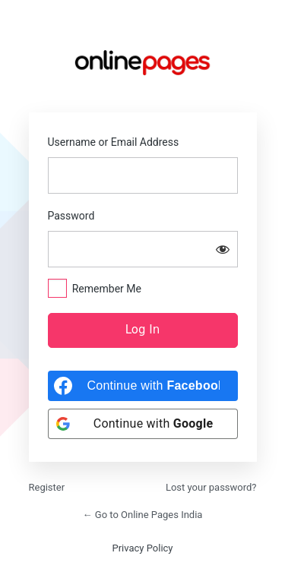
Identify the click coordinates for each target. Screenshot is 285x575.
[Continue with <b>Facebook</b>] (143, 386)
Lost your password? (211, 487)
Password (71, 216)
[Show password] (222, 249)
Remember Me (106, 289)
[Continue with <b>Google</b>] (143, 424)
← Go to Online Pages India (143, 514)
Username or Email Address (113, 142)
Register (47, 487)
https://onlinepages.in (143, 62)
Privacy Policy (142, 548)
